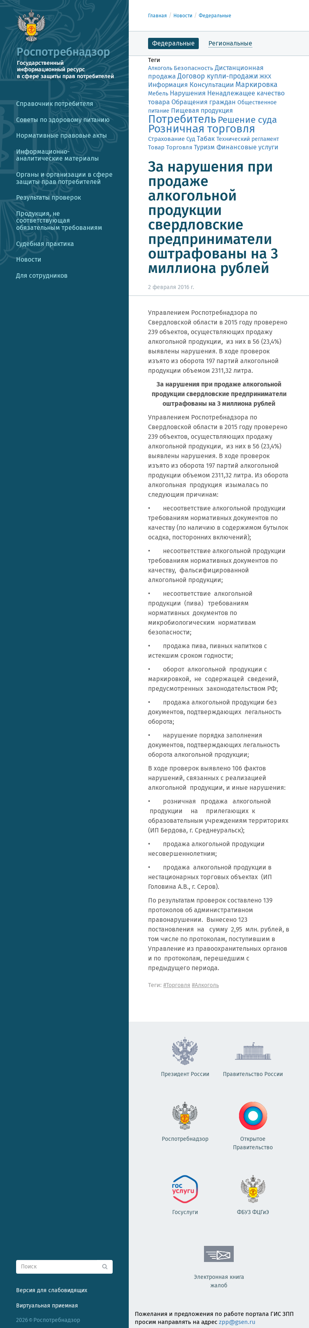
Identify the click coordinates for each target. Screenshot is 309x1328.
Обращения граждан (203, 102)
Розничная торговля (201, 128)
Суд (190, 139)
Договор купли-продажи (217, 76)
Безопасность (193, 68)
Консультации (212, 85)
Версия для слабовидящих (51, 1290)
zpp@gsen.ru (237, 1322)
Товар (156, 147)
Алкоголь (160, 68)
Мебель (158, 93)
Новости (182, 16)
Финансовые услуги (247, 147)
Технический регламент (247, 139)
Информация (168, 85)
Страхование (166, 139)
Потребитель (182, 119)
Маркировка (256, 84)
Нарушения (188, 93)
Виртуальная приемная (47, 1305)
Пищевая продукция (202, 110)
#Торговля (176, 985)
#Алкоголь (205, 985)
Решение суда (247, 119)
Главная (157, 16)
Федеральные (215, 16)
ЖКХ (265, 76)
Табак (206, 138)
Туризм (204, 147)
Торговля (179, 147)
